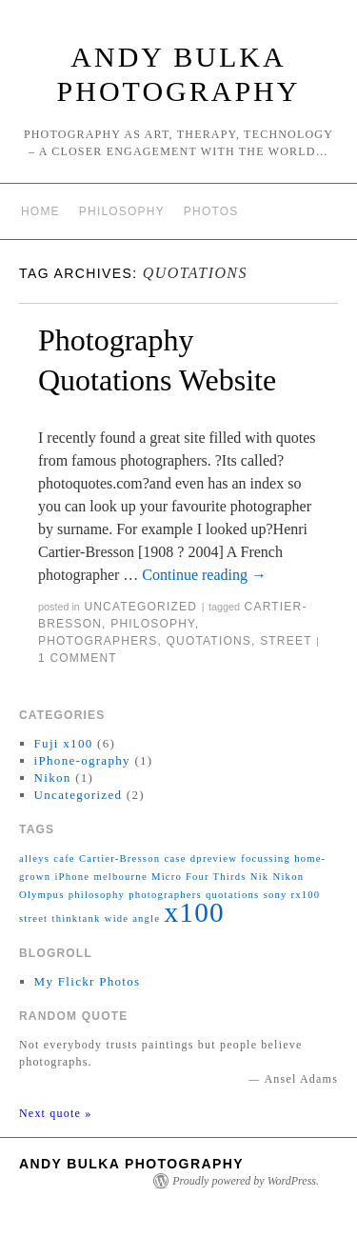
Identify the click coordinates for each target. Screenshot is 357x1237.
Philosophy (122, 211)
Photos (211, 211)
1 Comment (77, 658)
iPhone (71, 876)
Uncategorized (140, 606)
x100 (194, 912)
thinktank (75, 918)
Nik (259, 876)
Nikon (52, 777)
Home (40, 211)
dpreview (213, 858)
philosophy (152, 623)
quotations (208, 641)
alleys (34, 858)
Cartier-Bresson (119, 858)
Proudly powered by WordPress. (245, 1180)
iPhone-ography (82, 760)
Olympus (41, 894)
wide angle (132, 918)
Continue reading (204, 575)
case (175, 858)
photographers (97, 641)
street (285, 641)
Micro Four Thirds (199, 876)
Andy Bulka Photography (131, 1163)
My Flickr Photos (87, 981)
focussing (265, 858)
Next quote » (55, 1113)
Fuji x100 (63, 743)
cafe (64, 858)
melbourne (120, 876)
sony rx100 (292, 894)
